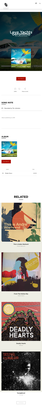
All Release (21, 402)
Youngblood (21, 393)
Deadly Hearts (21, 343)
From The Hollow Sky (21, 294)
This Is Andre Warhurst (21, 244)
